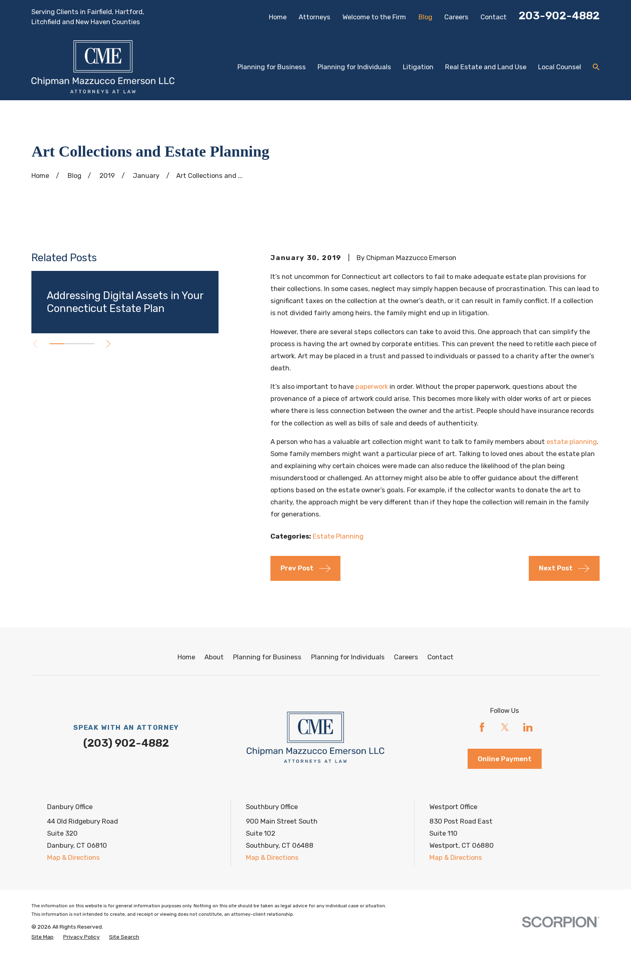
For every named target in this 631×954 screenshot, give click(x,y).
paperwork (371, 386)
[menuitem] (42, 937)
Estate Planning (338, 536)
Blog (425, 17)
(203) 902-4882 (126, 743)
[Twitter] (504, 727)
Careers (456, 17)
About (214, 657)
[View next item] (108, 343)
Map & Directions (73, 857)
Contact (493, 17)
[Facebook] (482, 727)
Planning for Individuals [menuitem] (354, 67)
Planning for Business (267, 657)
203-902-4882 (559, 15)
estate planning (571, 442)
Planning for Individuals (348, 657)
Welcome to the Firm (374, 17)
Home (278, 17)
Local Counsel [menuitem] (559, 67)
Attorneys (314, 17)
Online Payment (505, 759)
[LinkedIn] (527, 727)
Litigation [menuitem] (418, 67)
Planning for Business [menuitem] (271, 67)
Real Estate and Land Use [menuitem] (485, 67)
